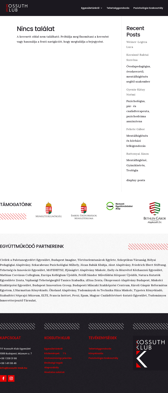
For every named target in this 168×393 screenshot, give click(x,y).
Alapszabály (51, 367)
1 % (64, 353)
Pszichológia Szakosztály (148, 8)
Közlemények (52, 353)
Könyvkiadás (96, 353)
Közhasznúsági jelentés (58, 358)
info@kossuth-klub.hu (13, 368)
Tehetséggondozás (118, 8)
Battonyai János (137, 153)
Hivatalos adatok (54, 372)
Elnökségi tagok (53, 363)
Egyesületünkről (90, 8)
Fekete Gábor (135, 129)
